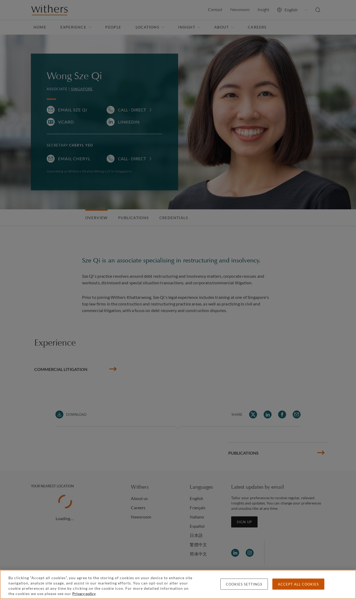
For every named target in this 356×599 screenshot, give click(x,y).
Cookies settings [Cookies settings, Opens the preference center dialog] (244, 584)
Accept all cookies (298, 584)
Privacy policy (84, 593)
